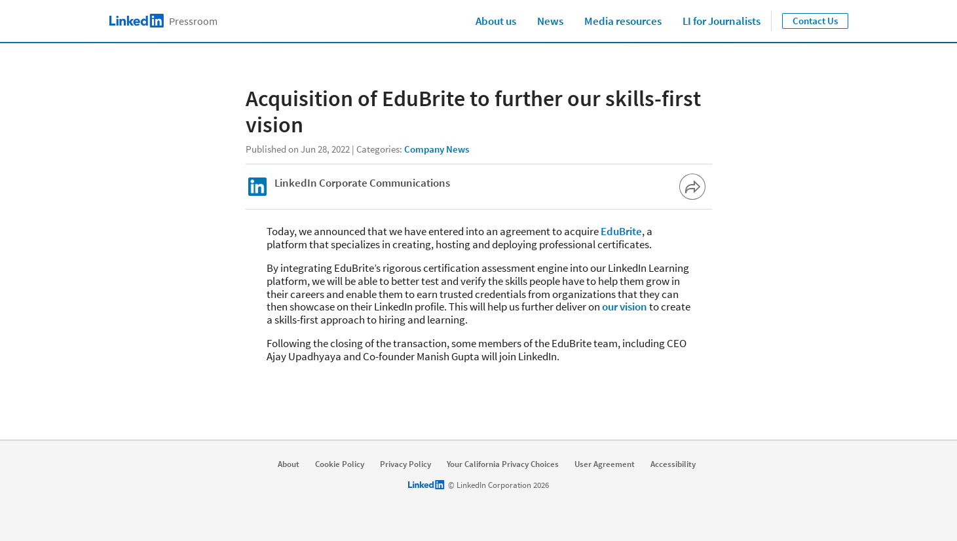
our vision (624, 306)
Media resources (623, 21)
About (288, 464)
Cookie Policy (339, 464)
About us (496, 21)
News (550, 21)
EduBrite (621, 231)
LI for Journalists (721, 21)
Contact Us (815, 20)
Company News (436, 149)
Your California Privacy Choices (503, 464)
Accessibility (673, 464)
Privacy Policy (405, 464)
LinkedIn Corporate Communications (362, 183)
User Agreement (604, 464)
